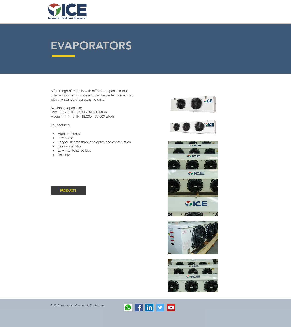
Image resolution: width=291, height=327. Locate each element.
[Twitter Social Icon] (160, 307)
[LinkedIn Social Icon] (149, 307)
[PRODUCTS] (68, 190)
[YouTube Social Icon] (171, 307)
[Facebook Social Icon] (139, 307)
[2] (128, 307)
